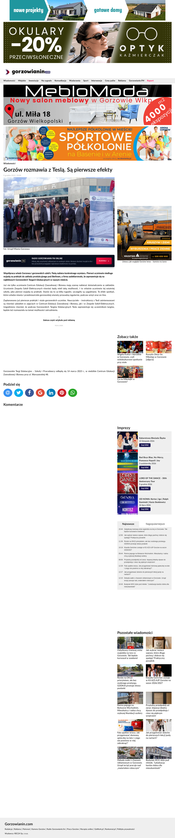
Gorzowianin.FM (136, 81)
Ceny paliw (110, 81)
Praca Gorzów (73, 829)
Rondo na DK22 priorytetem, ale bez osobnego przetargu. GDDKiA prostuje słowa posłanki (145, 542)
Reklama (122, 81)
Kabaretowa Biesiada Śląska (152, 438)
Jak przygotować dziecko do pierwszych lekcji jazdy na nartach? (144, 573)
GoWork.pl (98, 829)
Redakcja (8, 829)
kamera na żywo (160, 262)
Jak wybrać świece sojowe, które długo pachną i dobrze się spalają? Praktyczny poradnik (145, 536)
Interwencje (96, 81)
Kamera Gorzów (38, 829)
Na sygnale (46, 81)
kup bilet (144, 445)
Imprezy (123, 428)
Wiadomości (9, 81)
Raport (150, 81)
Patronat (26, 829)
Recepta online (86, 829)
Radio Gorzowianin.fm (56, 829)
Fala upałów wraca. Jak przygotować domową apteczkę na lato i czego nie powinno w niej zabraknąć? (147, 567)
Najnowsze (128, 524)
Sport (85, 81)
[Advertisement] (59, 348)
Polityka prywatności (126, 829)
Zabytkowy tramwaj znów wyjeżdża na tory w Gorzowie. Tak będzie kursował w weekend (145, 530)
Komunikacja (60, 81)
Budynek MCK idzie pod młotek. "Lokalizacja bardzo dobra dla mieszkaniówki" (146, 585)
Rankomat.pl (110, 829)
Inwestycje (34, 81)
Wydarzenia (74, 81)
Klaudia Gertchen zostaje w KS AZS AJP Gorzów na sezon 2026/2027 (145, 549)
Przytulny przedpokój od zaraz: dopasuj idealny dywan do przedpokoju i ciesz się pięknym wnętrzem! (145, 561)
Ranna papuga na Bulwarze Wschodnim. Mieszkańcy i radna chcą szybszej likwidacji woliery (146, 555)
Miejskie (22, 81)
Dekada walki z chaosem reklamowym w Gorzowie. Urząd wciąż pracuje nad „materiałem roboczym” (145, 579)
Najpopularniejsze (155, 524)
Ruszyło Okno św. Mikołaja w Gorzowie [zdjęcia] (156, 357)
